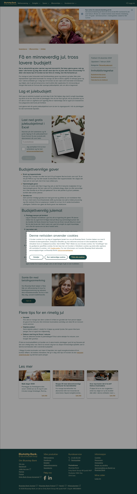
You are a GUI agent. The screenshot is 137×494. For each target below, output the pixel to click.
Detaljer (36, 257)
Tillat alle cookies (77, 257)
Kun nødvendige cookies (56, 257)
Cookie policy (55, 248)
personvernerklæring (65, 250)
